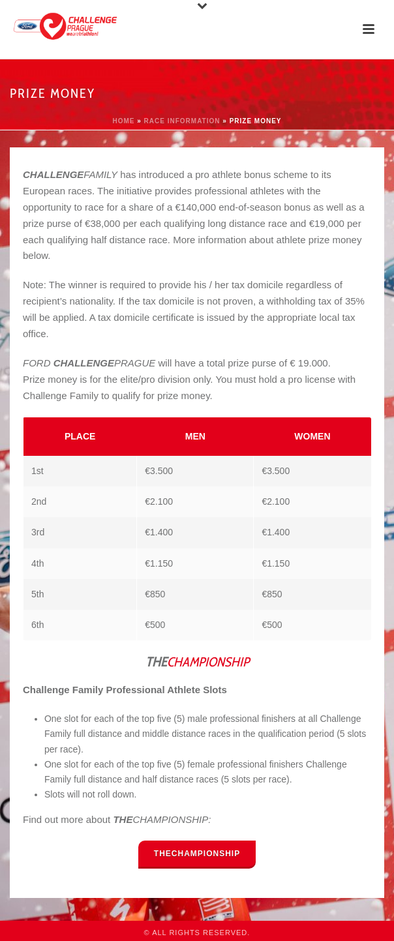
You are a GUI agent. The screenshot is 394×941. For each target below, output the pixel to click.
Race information (182, 121)
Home (123, 121)
